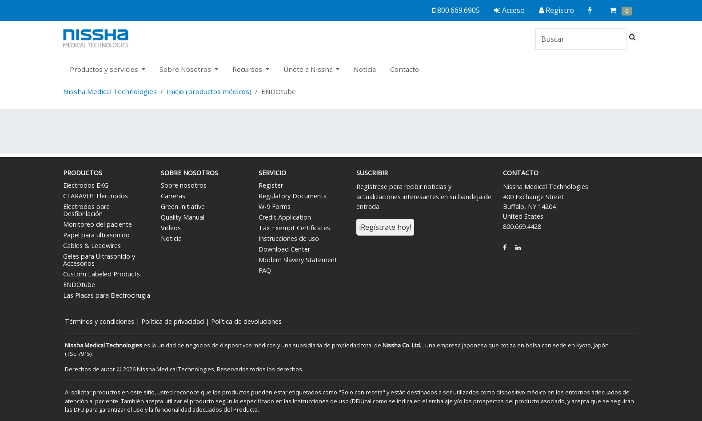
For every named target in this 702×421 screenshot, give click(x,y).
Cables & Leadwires (92, 245)
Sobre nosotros (184, 185)
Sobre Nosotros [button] (186, 69)
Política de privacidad (172, 321)
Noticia (365, 69)
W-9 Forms (275, 206)
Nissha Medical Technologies (110, 91)
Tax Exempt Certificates (294, 228)
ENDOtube (79, 284)
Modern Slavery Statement (298, 260)
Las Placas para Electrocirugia (106, 295)
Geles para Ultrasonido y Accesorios (99, 260)
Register (271, 185)
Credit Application (285, 217)
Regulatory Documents (293, 196)
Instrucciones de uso (289, 238)
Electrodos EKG (85, 185)
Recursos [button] (248, 69)
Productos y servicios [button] (105, 69)
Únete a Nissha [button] (309, 69)
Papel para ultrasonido (96, 235)
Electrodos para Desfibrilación (86, 210)
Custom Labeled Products (101, 274)
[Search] (580, 39)
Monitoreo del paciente (97, 224)
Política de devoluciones (246, 321)
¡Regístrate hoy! (385, 227)
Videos (171, 228)
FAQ (265, 270)
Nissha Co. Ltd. (402, 345)
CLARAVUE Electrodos (95, 196)
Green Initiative (183, 206)
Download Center (284, 249)
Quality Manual (182, 217)
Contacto (404, 69)
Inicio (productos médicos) (209, 91)
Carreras (173, 196)
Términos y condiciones (99, 321)
